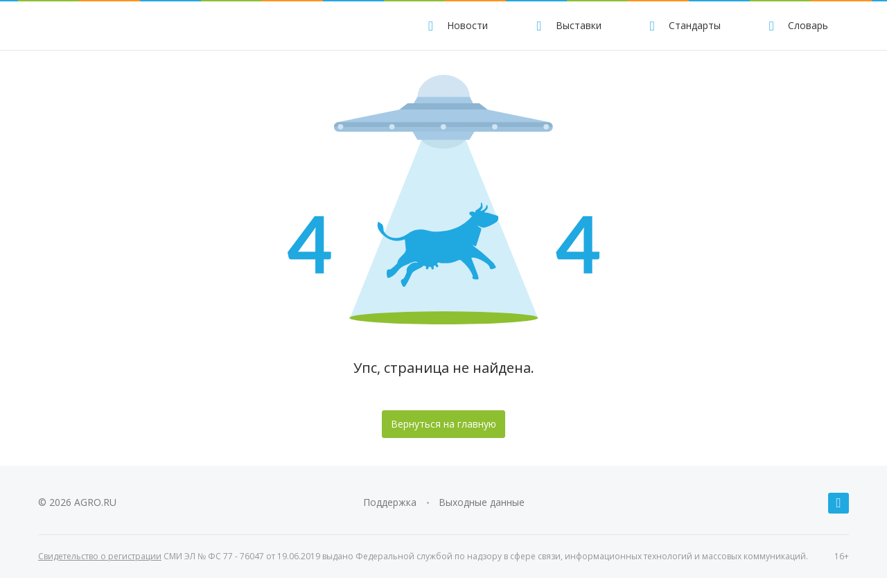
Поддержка (389, 502)
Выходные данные (482, 502)
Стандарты (683, 26)
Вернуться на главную (443, 423)
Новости (456, 26)
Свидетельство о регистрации (99, 556)
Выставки (566, 26)
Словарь (796, 26)
